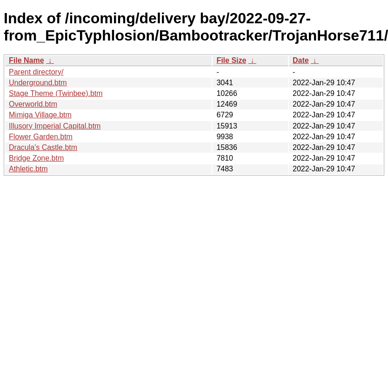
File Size (231, 60)
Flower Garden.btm (41, 137)
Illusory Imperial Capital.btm (54, 126)
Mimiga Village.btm (40, 115)
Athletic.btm (28, 169)
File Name (26, 60)
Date (301, 60)
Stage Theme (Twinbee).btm (56, 93)
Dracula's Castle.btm (43, 147)
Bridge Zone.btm (36, 158)
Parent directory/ (36, 72)
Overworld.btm (33, 104)
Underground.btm (38, 83)
